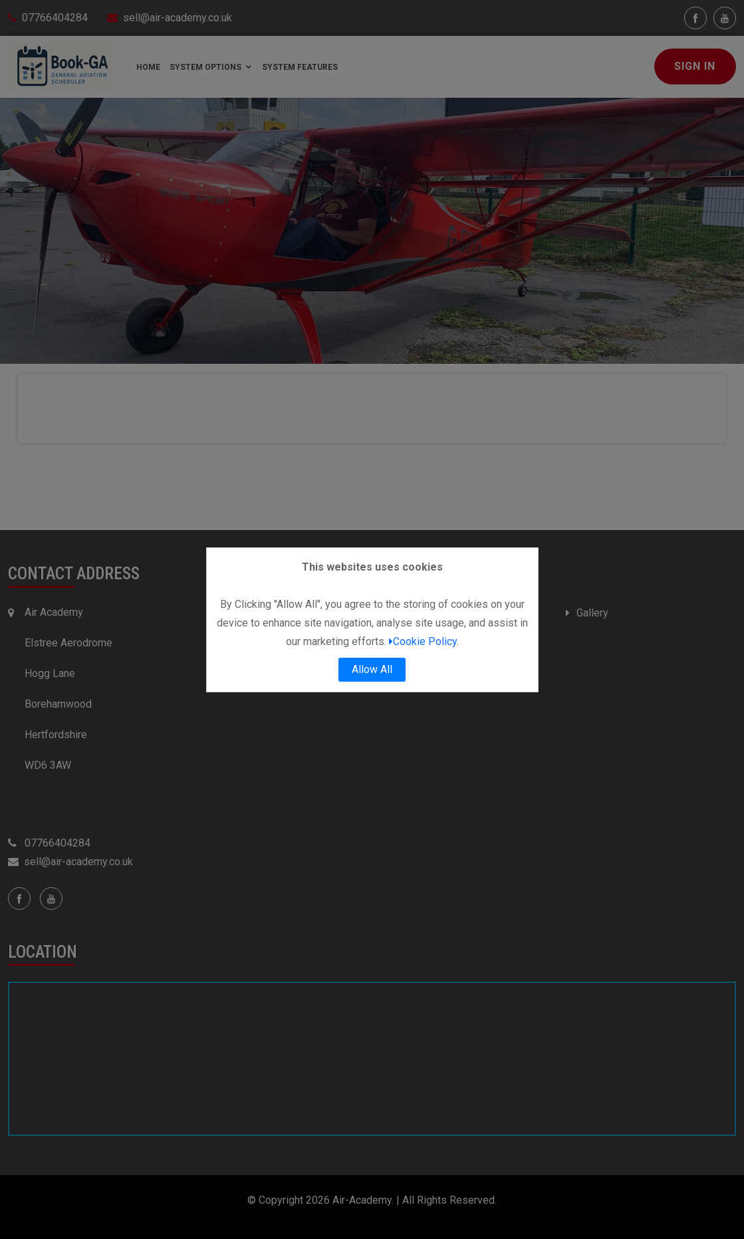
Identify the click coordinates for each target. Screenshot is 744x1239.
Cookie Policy (423, 641)
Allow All (372, 669)
